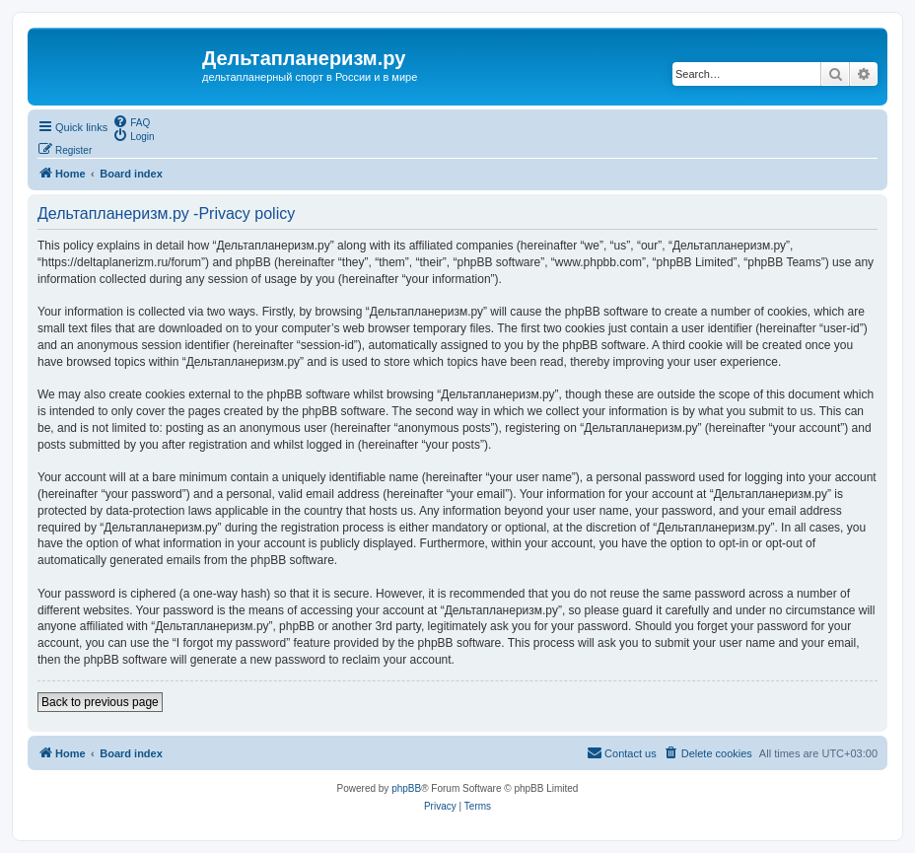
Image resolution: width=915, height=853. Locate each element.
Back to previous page (100, 702)
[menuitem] (131, 121)
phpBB (406, 788)
